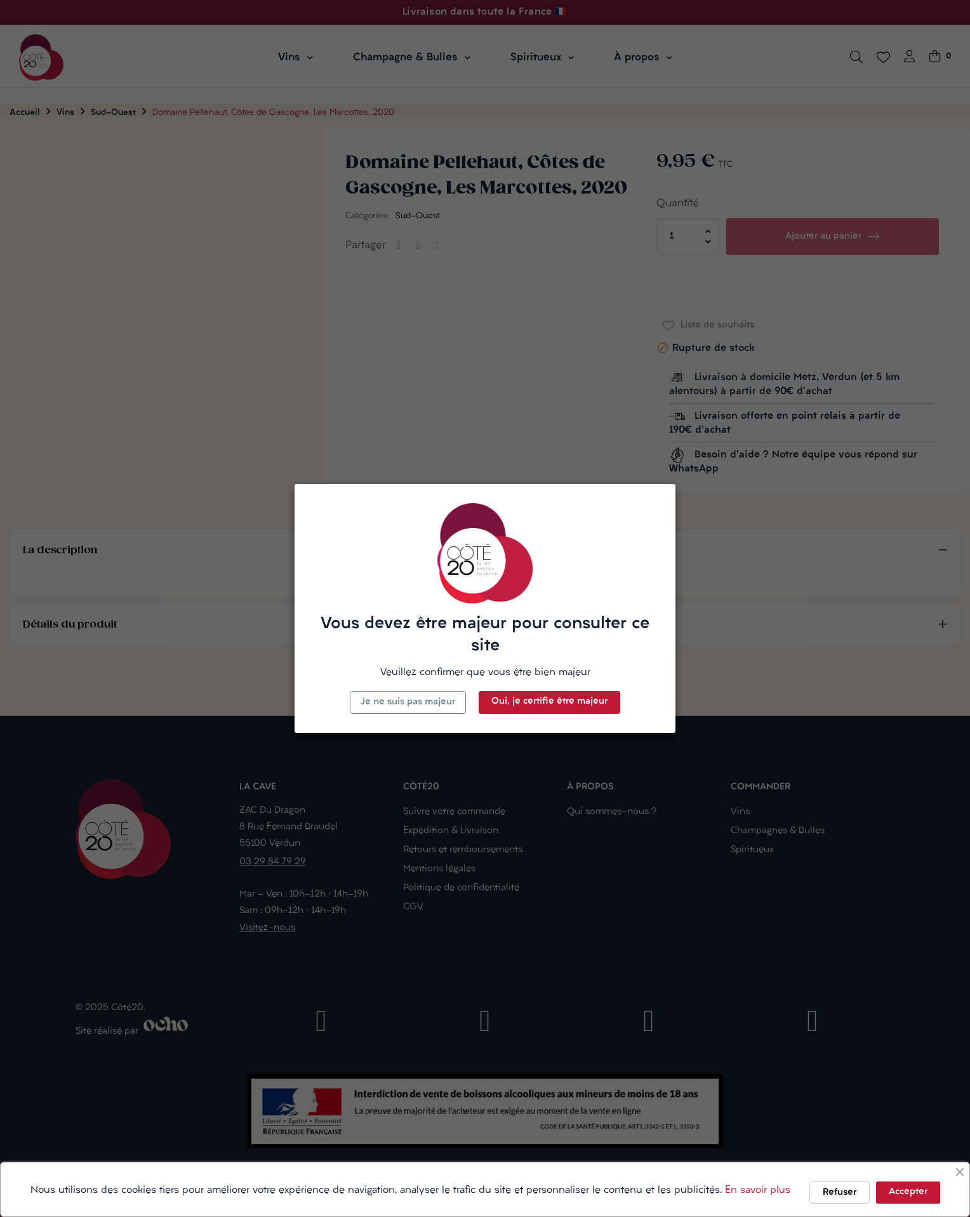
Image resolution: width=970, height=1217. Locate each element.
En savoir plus (757, 1190)
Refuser (839, 1192)
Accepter (908, 1192)
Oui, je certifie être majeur (549, 701)
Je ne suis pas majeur (408, 702)
